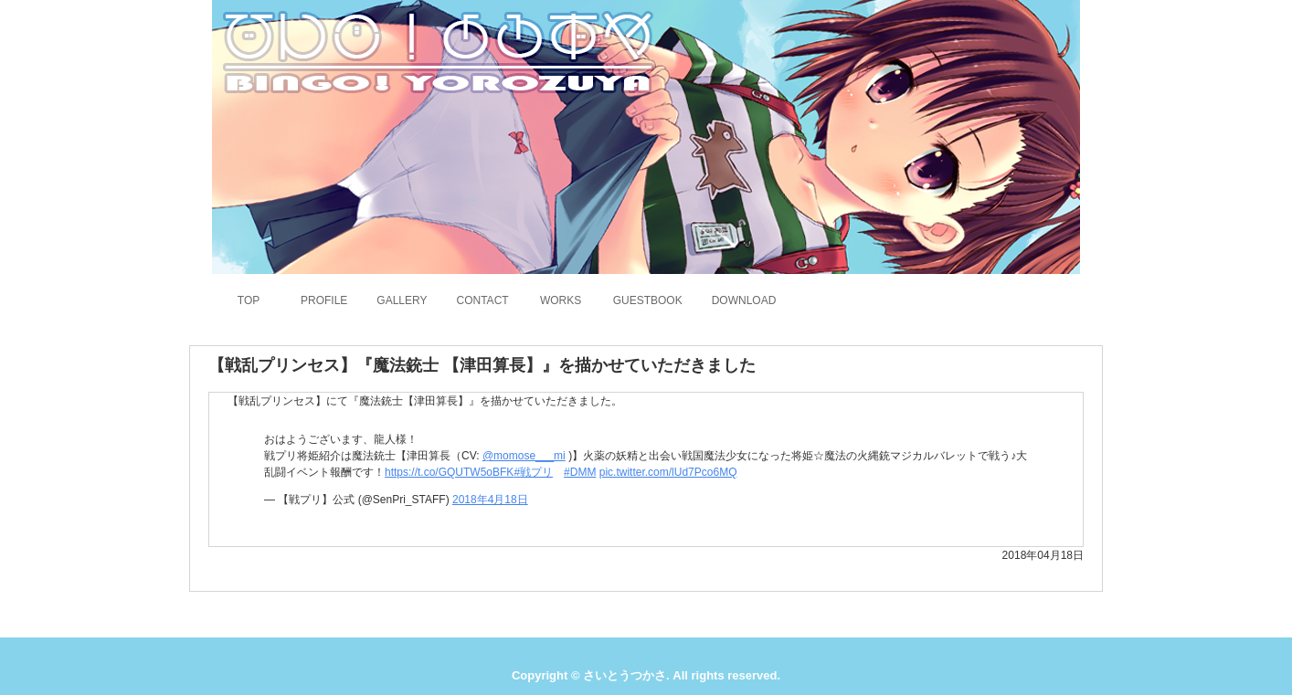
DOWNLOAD (744, 300)
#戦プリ (533, 472)
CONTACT (483, 300)
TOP (248, 300)
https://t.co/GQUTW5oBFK (449, 472)
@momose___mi (524, 455)
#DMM (580, 472)
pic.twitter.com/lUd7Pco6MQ (668, 472)
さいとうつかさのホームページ (434, 50)
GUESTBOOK (648, 300)
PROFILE (324, 300)
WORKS (560, 300)
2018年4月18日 (490, 499)
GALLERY (401, 300)
